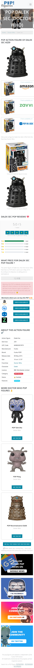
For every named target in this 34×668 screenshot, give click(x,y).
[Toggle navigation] (30, 4)
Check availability (21, 302)
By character (29, 664)
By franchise (20, 664)
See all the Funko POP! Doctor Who (17, 544)
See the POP (17, 438)
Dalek (16, 366)
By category (17, 666)
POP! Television (19, 373)
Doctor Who (18, 363)
